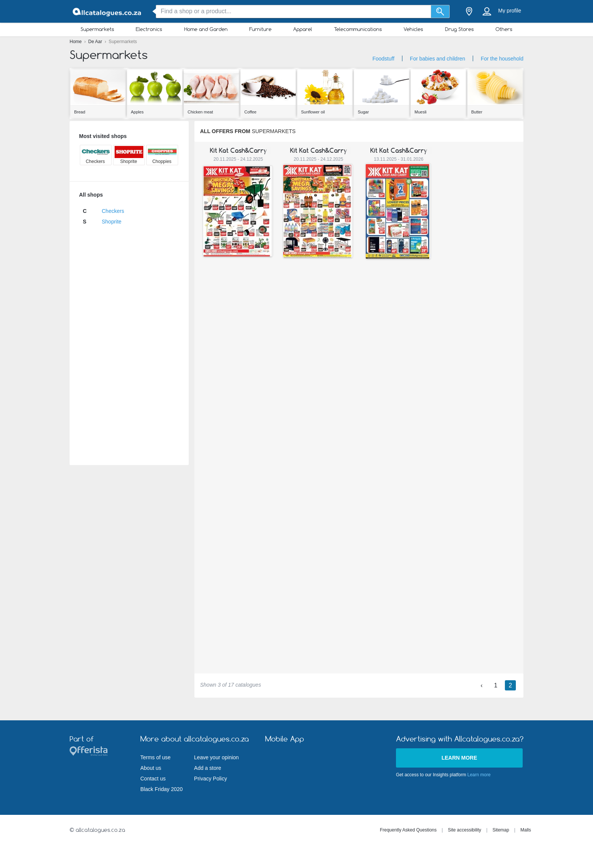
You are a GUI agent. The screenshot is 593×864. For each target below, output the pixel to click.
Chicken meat (200, 112)
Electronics (149, 29)
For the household (502, 59)
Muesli (420, 112)
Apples (137, 112)
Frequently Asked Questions (408, 830)
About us (150, 768)
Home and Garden (206, 29)
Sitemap (500, 830)
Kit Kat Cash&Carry (238, 150)
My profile (509, 10)
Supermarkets (97, 29)
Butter (476, 112)
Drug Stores (459, 29)
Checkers (113, 211)
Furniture (260, 29)
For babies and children (437, 59)
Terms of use (155, 757)
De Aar (95, 41)
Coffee (250, 112)
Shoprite (111, 222)
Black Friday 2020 (161, 789)
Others (503, 29)
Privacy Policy (210, 779)
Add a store (207, 768)
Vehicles (413, 29)
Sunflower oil (313, 112)
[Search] (440, 11)
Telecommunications (358, 29)
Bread (79, 112)
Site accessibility (464, 830)
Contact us (153, 779)
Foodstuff (383, 59)
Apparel (302, 29)
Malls (525, 830)
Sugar (363, 112)
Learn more (459, 758)
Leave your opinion (216, 757)
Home (76, 41)
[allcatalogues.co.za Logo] (107, 11)
